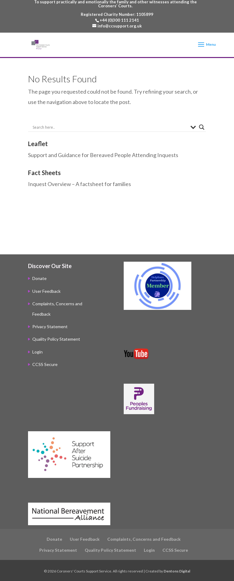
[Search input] (110, 127)
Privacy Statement (50, 326)
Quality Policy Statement (56, 339)
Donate (39, 278)
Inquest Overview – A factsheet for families (79, 184)
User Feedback (46, 291)
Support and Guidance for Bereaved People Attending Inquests (103, 155)
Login (37, 351)
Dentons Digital (177, 571)
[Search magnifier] (201, 127)
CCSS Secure (45, 364)
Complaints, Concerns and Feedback (144, 539)
